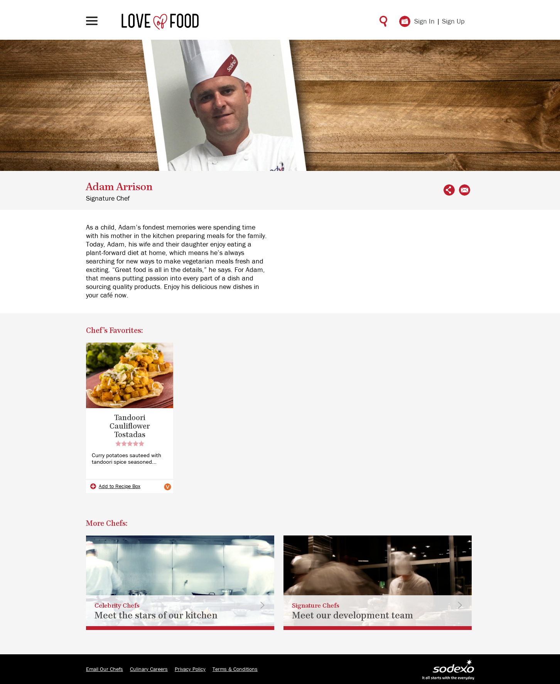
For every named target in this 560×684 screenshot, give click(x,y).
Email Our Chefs (104, 669)
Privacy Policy (190, 669)
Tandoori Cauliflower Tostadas (130, 426)
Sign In (424, 21)
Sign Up (453, 21)
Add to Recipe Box (119, 486)
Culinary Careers (149, 669)
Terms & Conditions (235, 669)
